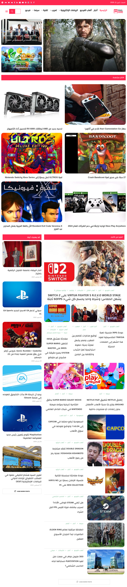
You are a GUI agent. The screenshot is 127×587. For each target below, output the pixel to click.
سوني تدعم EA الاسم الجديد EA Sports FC (22, 312)
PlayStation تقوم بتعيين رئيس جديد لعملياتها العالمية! (24, 436)
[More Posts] (84, 582)
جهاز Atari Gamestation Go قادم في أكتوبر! (105, 129)
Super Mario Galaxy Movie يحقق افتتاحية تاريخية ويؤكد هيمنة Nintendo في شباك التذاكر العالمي (64, 404)
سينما (36, 10)
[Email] (20, 2)
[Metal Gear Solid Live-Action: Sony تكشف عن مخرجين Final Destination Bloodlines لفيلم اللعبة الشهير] (84, 45)
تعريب (54, 10)
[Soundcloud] (6, 2)
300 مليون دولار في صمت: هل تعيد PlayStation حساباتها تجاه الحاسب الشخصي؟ (67, 561)
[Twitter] (31, 2)
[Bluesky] (9, 2)
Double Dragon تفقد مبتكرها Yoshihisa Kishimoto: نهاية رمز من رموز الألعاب (67, 453)
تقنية (45, 10)
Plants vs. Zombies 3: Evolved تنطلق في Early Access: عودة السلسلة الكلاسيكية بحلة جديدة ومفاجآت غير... (21, 63)
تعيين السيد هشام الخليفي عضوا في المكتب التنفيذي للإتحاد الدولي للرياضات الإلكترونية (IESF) (23, 478)
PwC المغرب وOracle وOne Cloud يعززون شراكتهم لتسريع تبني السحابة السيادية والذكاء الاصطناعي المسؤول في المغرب (21, 35)
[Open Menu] (6, 11)
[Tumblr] (14, 2)
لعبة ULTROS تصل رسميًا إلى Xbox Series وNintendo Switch (33, 177)
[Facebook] (33, 2)
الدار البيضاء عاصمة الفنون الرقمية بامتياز (25, 272)
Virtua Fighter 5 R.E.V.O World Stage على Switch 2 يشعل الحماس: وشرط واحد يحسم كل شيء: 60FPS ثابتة (84, 297)
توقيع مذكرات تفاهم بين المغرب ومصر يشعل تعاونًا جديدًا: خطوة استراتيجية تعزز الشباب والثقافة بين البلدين (84, 345)
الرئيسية (103, 10)
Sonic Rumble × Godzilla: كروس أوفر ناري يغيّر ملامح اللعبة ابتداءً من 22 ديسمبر (23, 354)
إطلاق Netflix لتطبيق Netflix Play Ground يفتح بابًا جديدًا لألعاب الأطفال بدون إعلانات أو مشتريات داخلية (104, 404)
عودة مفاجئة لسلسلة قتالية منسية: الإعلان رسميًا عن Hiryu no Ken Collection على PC (66, 480)
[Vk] (12, 2)
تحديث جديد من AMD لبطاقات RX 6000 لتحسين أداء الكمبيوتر (34, 129)
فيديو (27, 10)
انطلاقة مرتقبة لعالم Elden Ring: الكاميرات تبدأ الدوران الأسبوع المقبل (66, 534)
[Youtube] (23, 2)
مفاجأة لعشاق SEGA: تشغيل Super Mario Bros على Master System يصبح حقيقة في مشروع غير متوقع (57, 348)
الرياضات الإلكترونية (69, 10)
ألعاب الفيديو (86, 10)
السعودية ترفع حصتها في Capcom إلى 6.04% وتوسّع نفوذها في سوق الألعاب (65, 426)
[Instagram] (28, 2)
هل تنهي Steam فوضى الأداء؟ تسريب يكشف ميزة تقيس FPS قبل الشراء (66, 507)
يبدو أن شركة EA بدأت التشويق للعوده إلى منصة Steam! (22, 396)
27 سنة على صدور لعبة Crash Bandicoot (107, 177)
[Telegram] (2, 2)
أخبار (96, 10)
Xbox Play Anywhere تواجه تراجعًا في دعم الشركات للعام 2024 (97, 226)
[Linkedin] (17, 2)
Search (12, 11)
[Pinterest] (25, 2)
